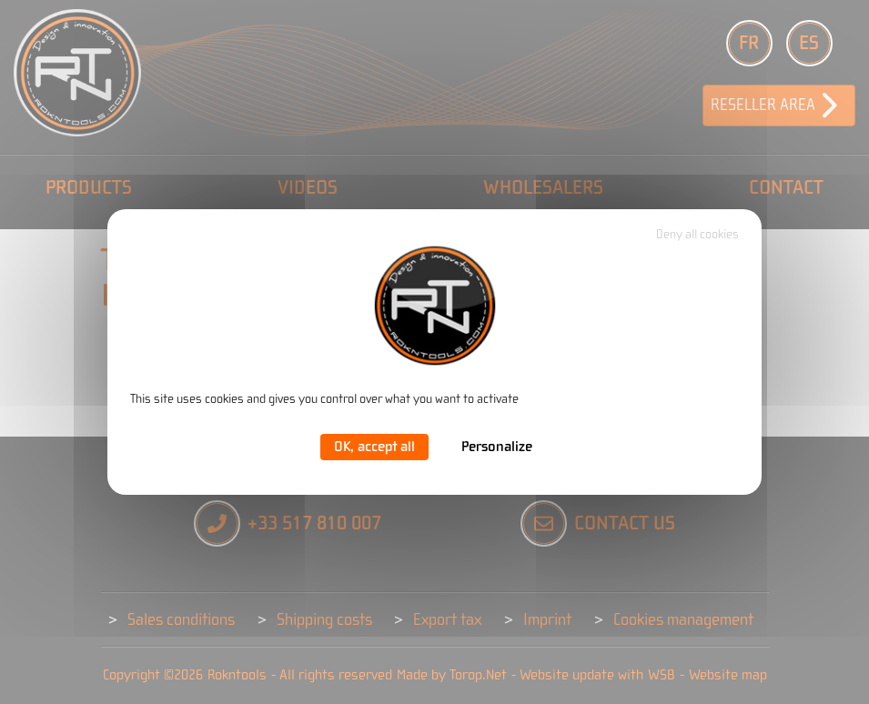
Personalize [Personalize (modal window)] (496, 446)
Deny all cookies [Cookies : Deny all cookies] (697, 234)
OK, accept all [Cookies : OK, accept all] (374, 446)
